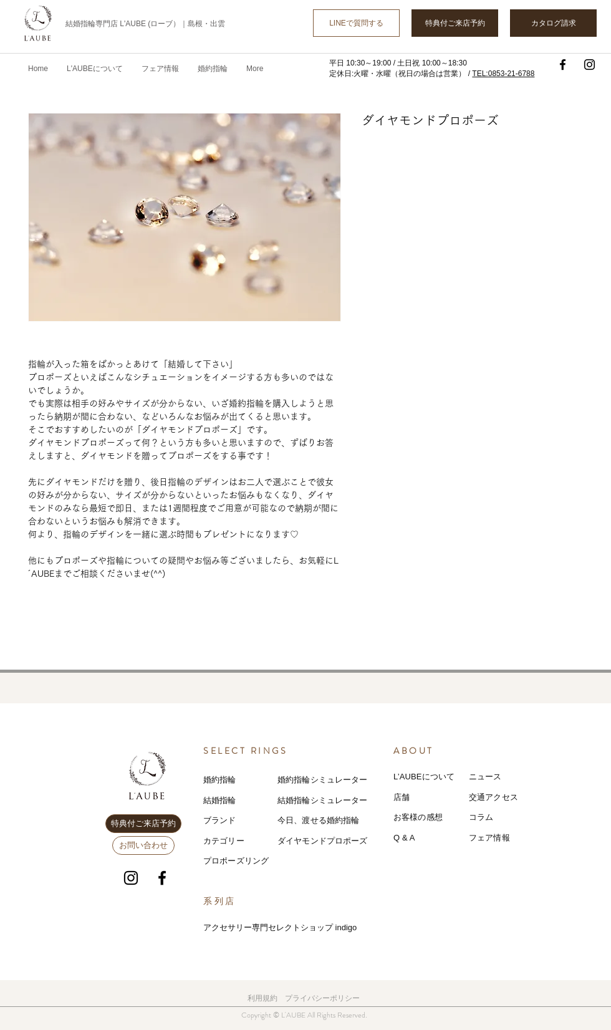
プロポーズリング (236, 860)
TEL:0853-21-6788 (503, 73)
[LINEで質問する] (356, 23)
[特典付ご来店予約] (454, 23)
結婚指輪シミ (302, 800)
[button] (160, 68)
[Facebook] (563, 64)
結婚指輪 (219, 800)
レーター (351, 800)
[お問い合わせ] (143, 845)
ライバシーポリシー (326, 998)
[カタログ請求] (553, 23)
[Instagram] (589, 64)
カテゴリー (223, 840)
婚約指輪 (219, 779)
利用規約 (262, 998)
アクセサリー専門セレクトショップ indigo (280, 927)
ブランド (219, 820)
